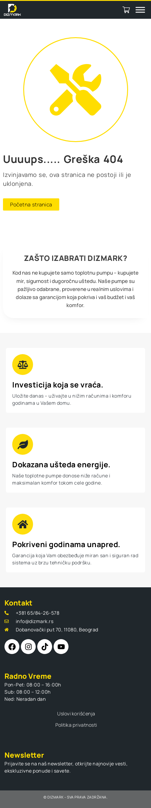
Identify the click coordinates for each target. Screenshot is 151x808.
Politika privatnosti (76, 725)
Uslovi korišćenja (76, 713)
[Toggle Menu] (140, 10)
